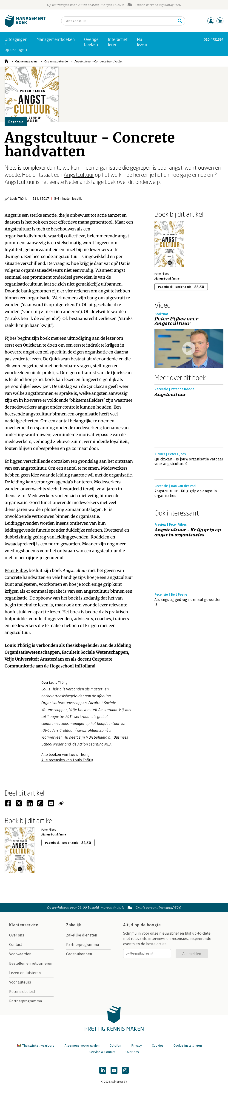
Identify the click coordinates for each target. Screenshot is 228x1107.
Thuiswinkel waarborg (36, 1046)
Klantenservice (23, 925)
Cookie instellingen (188, 1046)
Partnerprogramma (25, 1001)
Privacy (136, 1046)
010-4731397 (213, 39)
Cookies (157, 1046)
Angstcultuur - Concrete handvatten (98, 61)
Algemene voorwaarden (82, 1046)
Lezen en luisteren (25, 973)
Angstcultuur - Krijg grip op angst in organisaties (185, 493)
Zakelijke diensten (81, 935)
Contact (15, 944)
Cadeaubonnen (79, 954)
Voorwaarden (20, 954)
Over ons (16, 935)
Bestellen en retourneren (30, 963)
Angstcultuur (79, 174)
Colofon (115, 1046)
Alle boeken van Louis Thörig (65, 754)
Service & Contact (102, 1052)
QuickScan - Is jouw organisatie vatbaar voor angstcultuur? (188, 461)
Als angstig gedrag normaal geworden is (188, 601)
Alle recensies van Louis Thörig (67, 760)
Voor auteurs (20, 982)
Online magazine (26, 61)
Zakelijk (73, 925)
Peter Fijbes (16, 570)
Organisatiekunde (56, 61)
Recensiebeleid (22, 991)
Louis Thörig (18, 198)
